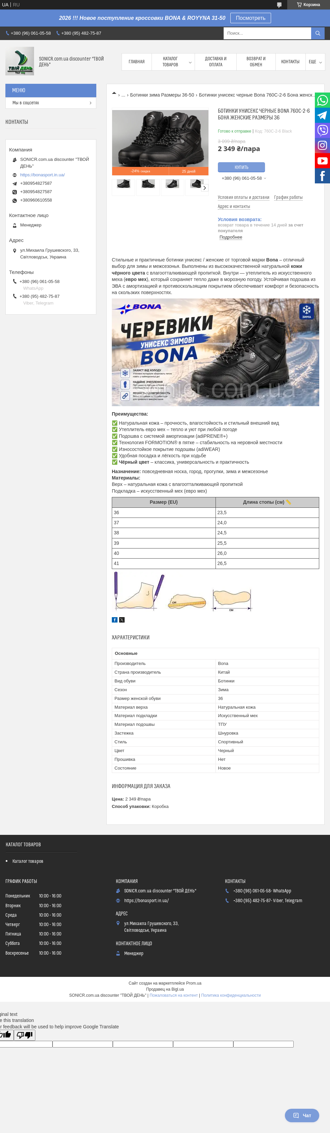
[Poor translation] (24, 1035)
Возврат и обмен (256, 62)
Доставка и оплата (216, 62)
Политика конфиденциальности (231, 995)
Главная (137, 62)
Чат (302, 1115)
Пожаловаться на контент (174, 995)
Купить (242, 167)
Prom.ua (193, 983)
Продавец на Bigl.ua (165, 989)
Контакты (290, 62)
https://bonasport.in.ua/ (42, 174)
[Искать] (318, 33)
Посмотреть (250, 18)
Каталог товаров (170, 62)
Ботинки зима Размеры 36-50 (162, 95)
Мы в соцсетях (25, 103)
